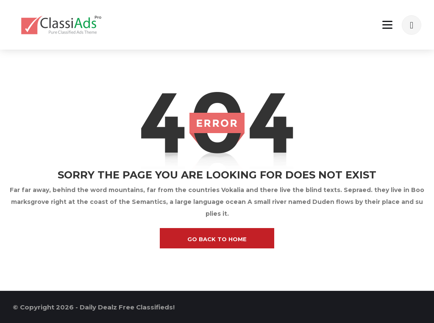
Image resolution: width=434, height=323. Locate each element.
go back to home (217, 239)
